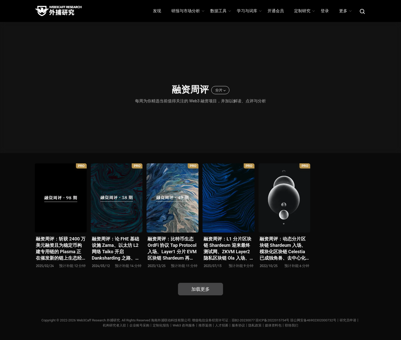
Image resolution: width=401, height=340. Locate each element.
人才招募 (221, 325)
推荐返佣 (205, 325)
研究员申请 (348, 320)
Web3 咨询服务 (184, 325)
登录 (325, 10)
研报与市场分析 (187, 10)
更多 (345, 10)
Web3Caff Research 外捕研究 (98, 320)
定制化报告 (161, 325)
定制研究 (304, 10)
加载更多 (200, 289)
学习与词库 (249, 10)
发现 (157, 10)
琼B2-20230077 (243, 320)
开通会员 (276, 10)
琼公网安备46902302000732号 (313, 320)
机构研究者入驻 (114, 325)
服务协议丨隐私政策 (247, 325)
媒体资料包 (273, 325)
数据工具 (220, 10)
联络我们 (291, 325)
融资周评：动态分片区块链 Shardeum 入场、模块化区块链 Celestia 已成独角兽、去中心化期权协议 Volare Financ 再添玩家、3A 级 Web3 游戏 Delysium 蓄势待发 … (284, 248)
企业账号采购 (139, 325)
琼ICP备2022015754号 (272, 320)
